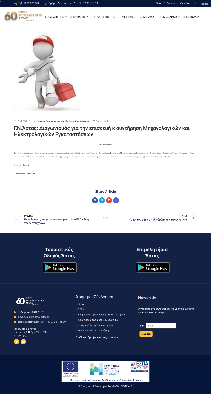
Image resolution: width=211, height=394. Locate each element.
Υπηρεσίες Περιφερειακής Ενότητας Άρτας (102, 314)
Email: (33, 317)
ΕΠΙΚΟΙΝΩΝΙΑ (191, 16)
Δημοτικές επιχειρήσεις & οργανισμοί (98, 320)
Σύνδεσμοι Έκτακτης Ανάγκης (94, 330)
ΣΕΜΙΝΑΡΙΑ (148, 16)
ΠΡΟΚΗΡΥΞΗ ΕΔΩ (25, 173)
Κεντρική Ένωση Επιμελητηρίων (95, 325)
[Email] (161, 326)
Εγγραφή (146, 334)
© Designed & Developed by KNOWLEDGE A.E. (105, 386)
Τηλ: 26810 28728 (28, 3)
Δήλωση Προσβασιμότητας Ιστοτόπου (98, 337)
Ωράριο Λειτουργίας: (42, 321)
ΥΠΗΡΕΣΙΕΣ (129, 16)
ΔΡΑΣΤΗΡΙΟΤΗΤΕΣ (106, 16)
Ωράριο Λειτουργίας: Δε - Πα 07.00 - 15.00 (73, 3)
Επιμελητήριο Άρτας (80, 121)
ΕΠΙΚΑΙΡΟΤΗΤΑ (80, 16)
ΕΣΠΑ (81, 304)
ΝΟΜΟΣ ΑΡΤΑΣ (170, 16)
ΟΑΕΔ (81, 309)
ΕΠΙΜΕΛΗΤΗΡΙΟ (56, 16)
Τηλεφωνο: (31, 312)
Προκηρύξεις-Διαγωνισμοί (50, 121)
